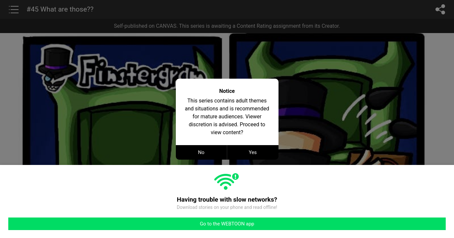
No (201, 152)
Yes (253, 152)
